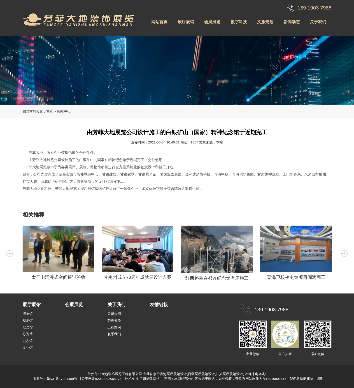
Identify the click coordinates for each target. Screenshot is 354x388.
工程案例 (114, 327)
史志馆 (28, 341)
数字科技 (239, 22)
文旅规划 (265, 22)
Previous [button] (8, 253)
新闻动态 (292, 22)
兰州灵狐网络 (150, 379)
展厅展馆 (186, 22)
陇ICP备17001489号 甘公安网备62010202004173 (84, 379)
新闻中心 (63, 111)
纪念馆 (28, 327)
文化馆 (28, 347)
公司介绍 (114, 314)
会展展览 (212, 22)
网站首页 (159, 22)
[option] (58, 254)
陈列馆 (28, 334)
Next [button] (346, 253)
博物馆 (28, 314)
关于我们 (318, 22)
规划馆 (28, 320)
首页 (49, 111)
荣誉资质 (114, 320)
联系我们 (114, 334)
